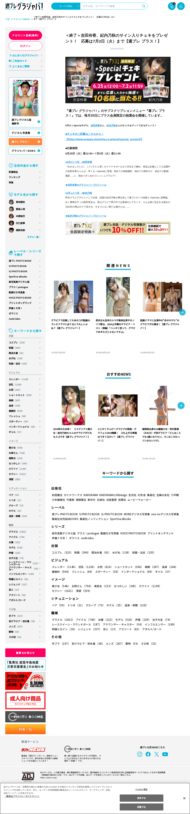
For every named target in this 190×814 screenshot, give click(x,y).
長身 (15, 405)
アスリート (18, 595)
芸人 (14, 589)
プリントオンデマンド (20, 303)
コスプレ (17, 342)
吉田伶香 (95, 125)
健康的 (16, 411)
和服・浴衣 (18, 363)
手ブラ (16, 616)
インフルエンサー (22, 574)
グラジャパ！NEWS (24, 150)
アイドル (17, 537)
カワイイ (18, 468)
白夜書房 (111, 500)
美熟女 (16, 458)
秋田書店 (57, 495)
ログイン (25, 46)
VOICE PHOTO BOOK (20, 297)
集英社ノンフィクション (94, 519)
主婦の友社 (162, 495)
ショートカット (21, 395)
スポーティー (19, 421)
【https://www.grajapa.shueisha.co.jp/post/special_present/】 (104, 139)
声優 (15, 552)
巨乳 (16, 384)
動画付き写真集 (17, 292)
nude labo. (15, 318)
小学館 (175, 495)
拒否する (141, 797)
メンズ (16, 626)
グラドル (18, 531)
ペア (14, 495)
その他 (16, 637)
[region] (95, 798)
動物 (14, 631)
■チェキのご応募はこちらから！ (84, 133)
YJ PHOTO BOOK (17, 266)
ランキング (14, 177)
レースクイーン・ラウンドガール (24, 563)
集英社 (151, 495)
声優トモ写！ (15, 308)
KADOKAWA (91, 495)
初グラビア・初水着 (22, 621)
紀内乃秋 (111, 125)
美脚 (15, 400)
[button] (182, 312)
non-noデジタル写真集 (165, 514)
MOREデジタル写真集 (137, 514)
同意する (141, 806)
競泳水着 (17, 353)
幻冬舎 (142, 495)
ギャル (16, 432)
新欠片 (92, 500)
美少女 (16, 447)
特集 (11, 182)
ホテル (16, 510)
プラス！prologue (18, 287)
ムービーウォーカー (139, 500)
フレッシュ (18, 416)
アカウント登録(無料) (25, 35)
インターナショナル (22, 426)
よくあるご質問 (20, 66)
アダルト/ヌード (17, 600)
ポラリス (13, 313)
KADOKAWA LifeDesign (113, 495)
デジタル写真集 (21, 133)
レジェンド (18, 584)
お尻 (15, 389)
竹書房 (70, 500)
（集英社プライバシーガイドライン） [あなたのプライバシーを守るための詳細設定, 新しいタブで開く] (22, 796)
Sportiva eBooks (18, 276)
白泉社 (101, 500)
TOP (7, 19)
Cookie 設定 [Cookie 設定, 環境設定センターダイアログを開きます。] (141, 789)
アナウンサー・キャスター (24, 568)
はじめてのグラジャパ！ (25, 55)
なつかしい (18, 463)
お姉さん (17, 453)
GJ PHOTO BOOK (18, 271)
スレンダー (19, 379)
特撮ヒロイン (19, 579)
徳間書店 (81, 500)
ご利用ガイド (19, 60)
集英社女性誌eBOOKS (65, 519)
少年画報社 (58, 500)
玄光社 (132, 495)
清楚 (15, 479)
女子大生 (17, 558)
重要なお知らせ (25, 653)
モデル (16, 547)
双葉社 (122, 500)
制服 (15, 347)
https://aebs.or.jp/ (48, 777)
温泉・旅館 (18, 516)
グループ (17, 505)
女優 (15, 542)
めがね (16, 358)
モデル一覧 (33, 237)
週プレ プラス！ (20, 141)
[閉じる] (184, 798)
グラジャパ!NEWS (21, 19)
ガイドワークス (73, 495)
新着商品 (13, 172)
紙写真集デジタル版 (19, 281)
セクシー (18, 474)
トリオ (16, 500)
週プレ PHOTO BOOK (20, 260)
